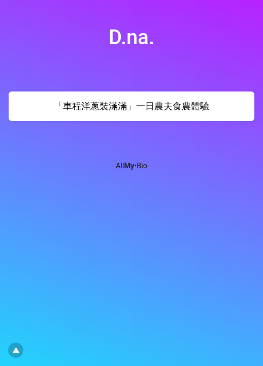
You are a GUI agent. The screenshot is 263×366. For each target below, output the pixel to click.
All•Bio (131, 166)
